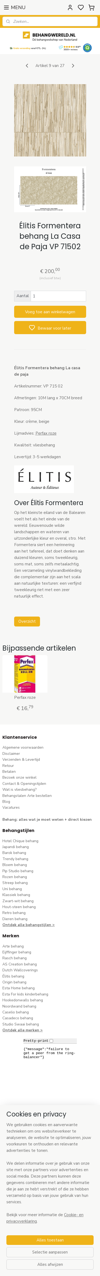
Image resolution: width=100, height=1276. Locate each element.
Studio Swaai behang (20, 1024)
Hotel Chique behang (20, 841)
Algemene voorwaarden (22, 747)
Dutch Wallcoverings (20, 970)
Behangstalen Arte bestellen (27, 795)
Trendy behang (15, 858)
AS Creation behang (19, 964)
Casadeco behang (17, 1018)
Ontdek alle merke (19, 1030)
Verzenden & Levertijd (21, 759)
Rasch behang (14, 958)
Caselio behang (15, 1012)
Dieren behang (14, 918)
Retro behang (14, 912)
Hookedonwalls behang (22, 1000)
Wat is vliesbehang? (19, 789)
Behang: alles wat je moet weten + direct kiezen (47, 819)
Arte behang (13, 946)
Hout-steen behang (19, 906)
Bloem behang (14, 864)
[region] (50, 1202)
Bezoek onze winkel (19, 777)
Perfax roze (25, 697)
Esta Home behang (18, 988)
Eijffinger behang (16, 952)
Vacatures (11, 807)
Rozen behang (14, 876)
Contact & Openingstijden (24, 783)
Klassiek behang (16, 894)
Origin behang (14, 982)
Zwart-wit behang (18, 901)
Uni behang (12, 888)
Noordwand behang (19, 1006)
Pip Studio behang (17, 871)
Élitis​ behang (13, 976)
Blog (6, 801)
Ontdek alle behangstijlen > (28, 924)
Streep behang (15, 882)
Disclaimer (11, 753)
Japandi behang (15, 846)
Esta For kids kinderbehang (25, 994)
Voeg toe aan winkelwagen (50, 312)
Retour (8, 765)
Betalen (9, 771)
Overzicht (27, 621)
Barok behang (14, 852)
